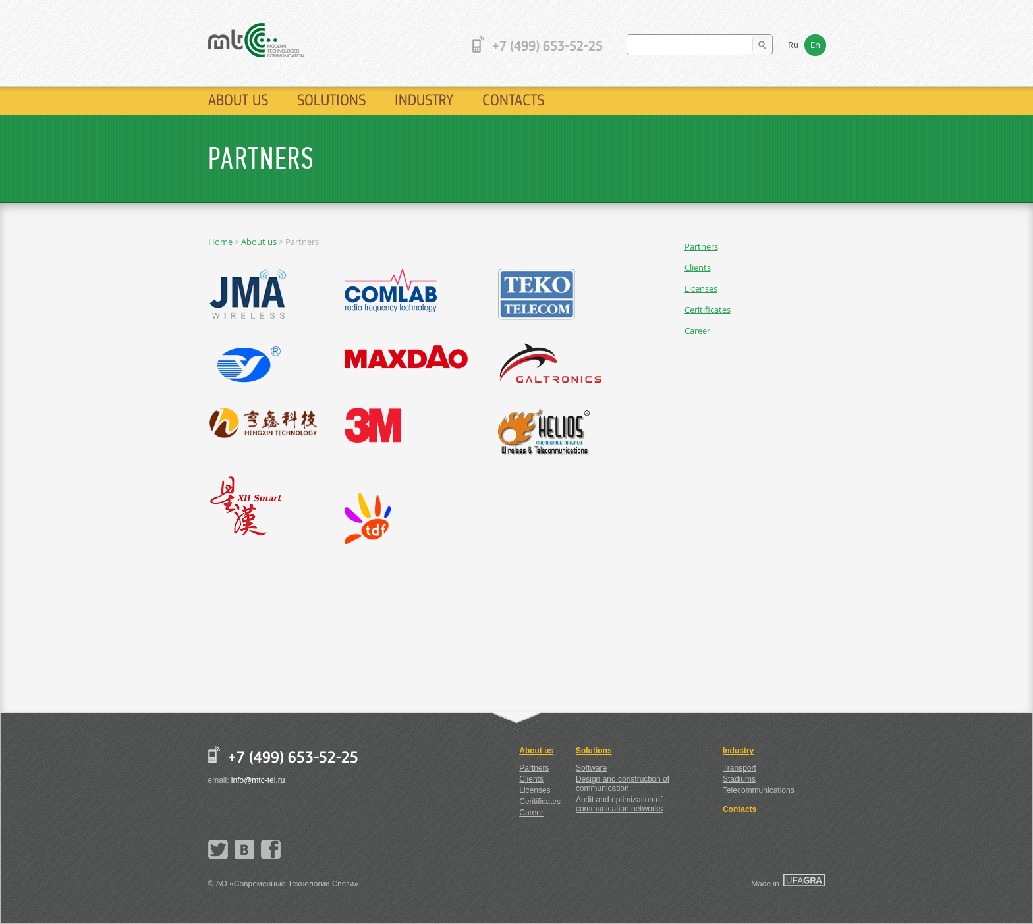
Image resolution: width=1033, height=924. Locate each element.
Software (591, 768)
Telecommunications (759, 790)
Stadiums (739, 779)
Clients (697, 267)
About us (238, 100)
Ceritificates (707, 309)
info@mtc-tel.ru (258, 780)
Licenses (700, 288)
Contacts (513, 100)
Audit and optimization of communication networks (619, 804)
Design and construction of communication (622, 784)
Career (697, 331)
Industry (424, 100)
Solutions (331, 100)
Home (220, 242)
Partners (701, 246)
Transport (739, 768)
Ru (793, 45)
